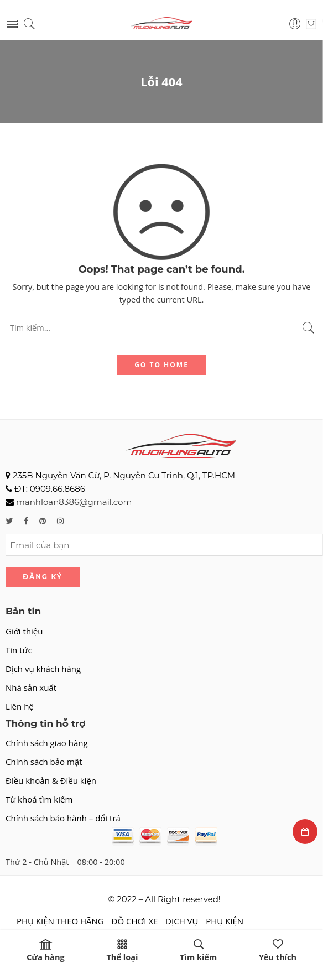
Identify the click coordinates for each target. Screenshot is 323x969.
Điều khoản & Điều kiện (51, 780)
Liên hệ (20, 706)
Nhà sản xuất (31, 687)
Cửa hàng (46, 950)
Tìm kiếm (198, 950)
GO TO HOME (161, 364)
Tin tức (19, 649)
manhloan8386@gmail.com (74, 502)
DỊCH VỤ (181, 920)
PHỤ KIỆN (224, 920)
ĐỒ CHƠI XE (135, 920)
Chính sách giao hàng (47, 742)
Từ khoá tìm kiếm (39, 799)
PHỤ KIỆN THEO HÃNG (60, 920)
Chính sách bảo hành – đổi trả (63, 818)
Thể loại (122, 950)
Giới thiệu (24, 631)
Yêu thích (277, 950)
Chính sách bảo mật (44, 761)
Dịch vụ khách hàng (43, 668)
